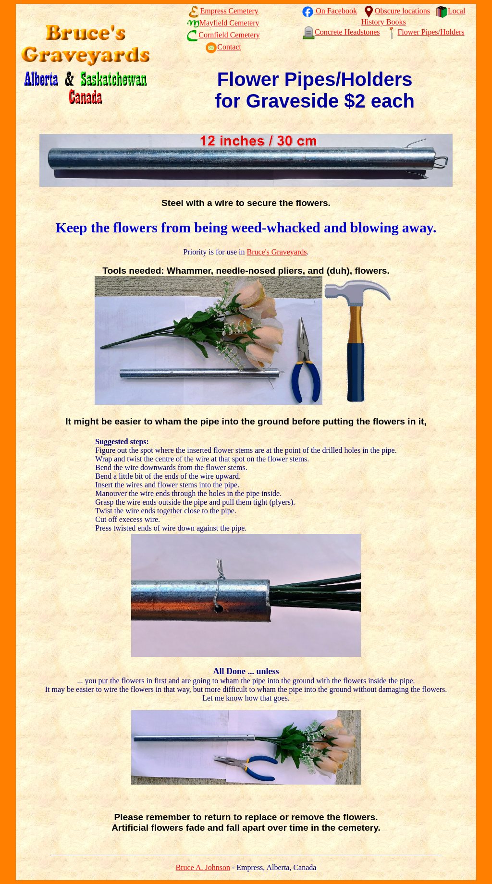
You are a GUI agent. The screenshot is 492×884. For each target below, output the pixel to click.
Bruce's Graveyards (276, 252)
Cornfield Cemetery (223, 35)
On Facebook (329, 11)
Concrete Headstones (341, 32)
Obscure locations (396, 11)
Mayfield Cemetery (223, 23)
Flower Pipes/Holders (424, 32)
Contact (223, 47)
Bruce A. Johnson (203, 867)
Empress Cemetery (223, 11)
